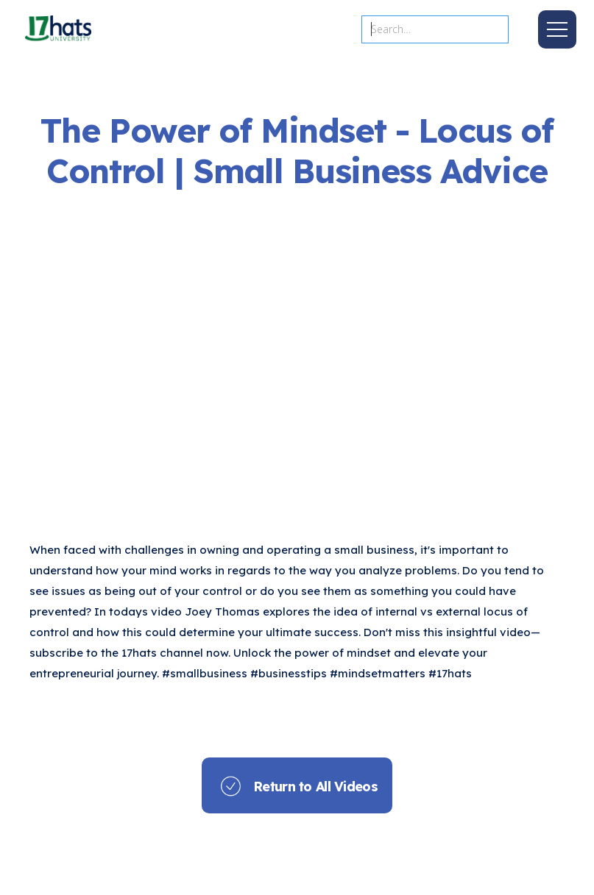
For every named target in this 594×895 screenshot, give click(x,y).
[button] (557, 29)
